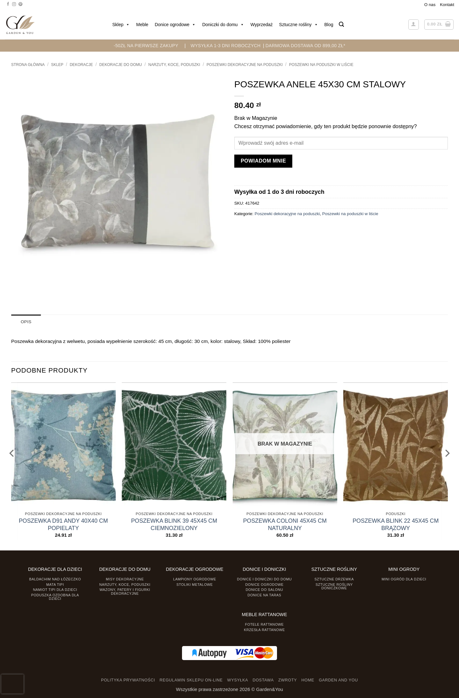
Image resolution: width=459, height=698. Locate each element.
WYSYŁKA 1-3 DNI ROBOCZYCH (225, 45)
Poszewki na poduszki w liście (321, 64)
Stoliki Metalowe (194, 584)
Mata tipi (55, 584)
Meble (142, 24)
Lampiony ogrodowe (194, 579)
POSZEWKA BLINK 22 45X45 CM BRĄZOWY (396, 524)
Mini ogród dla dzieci (404, 579)
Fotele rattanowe (264, 624)
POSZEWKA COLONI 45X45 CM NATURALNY (285, 524)
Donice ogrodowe (175, 24)
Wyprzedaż (262, 24)
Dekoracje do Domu (120, 64)
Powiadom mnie (263, 161)
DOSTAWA (262, 680)
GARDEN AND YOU (338, 680)
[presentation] (12, 684)
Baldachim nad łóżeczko (55, 579)
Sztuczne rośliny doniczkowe (334, 586)
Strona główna (28, 64)
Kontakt (447, 4)
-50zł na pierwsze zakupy (146, 45)
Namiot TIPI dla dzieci (55, 590)
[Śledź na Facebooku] (8, 4)
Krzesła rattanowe (264, 629)
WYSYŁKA (237, 680)
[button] (341, 24)
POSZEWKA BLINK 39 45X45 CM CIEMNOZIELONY (174, 524)
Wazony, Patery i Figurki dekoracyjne (124, 591)
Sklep (121, 24)
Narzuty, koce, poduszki (174, 64)
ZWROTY (287, 680)
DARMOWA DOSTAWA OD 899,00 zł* (306, 45)
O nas (429, 4)
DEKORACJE (81, 64)
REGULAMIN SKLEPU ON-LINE (191, 680)
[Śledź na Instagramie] (14, 4)
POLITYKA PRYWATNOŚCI (128, 680)
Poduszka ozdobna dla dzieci (55, 596)
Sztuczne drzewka (334, 579)
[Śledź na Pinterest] (20, 4)
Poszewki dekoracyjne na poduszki (245, 64)
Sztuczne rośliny (298, 24)
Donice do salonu (264, 590)
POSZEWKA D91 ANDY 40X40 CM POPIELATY (63, 524)
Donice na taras (264, 595)
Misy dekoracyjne (125, 579)
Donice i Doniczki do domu (264, 579)
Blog (328, 24)
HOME (308, 680)
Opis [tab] (26, 321)
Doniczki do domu (223, 24)
